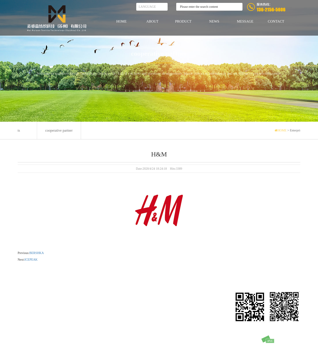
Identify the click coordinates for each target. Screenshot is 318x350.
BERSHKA (36, 253)
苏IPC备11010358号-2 (219, 340)
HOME (121, 21)
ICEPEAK (31, 259)
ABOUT (152, 21)
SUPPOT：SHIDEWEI (250, 340)
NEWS (214, 21)
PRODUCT (183, 21)
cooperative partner (159, 54)
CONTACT (276, 21)
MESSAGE (245, 21)
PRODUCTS (26, 307)
